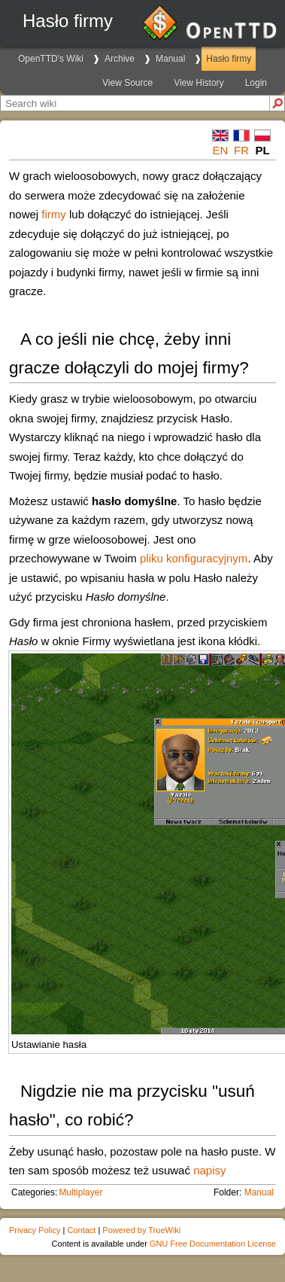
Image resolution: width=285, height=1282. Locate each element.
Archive (120, 58)
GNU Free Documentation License (213, 1243)
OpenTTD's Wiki (50, 58)
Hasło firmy (228, 58)
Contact (81, 1230)
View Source (127, 83)
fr (241, 150)
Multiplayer (80, 1192)
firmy (53, 214)
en (221, 150)
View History (198, 83)
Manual (170, 58)
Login (256, 83)
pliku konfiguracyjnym (193, 558)
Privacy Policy (34, 1230)
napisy (209, 1170)
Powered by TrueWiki (141, 1230)
